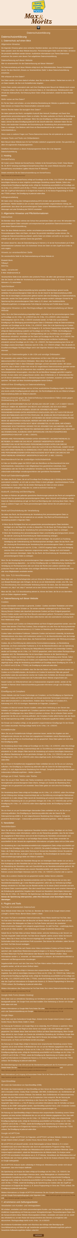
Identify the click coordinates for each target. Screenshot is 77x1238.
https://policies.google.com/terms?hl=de (18, 1198)
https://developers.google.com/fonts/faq (59, 1008)
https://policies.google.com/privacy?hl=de (16, 991)
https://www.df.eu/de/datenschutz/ (13, 175)
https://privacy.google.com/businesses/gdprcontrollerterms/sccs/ (24, 1070)
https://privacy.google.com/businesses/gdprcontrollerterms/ (38, 1067)
